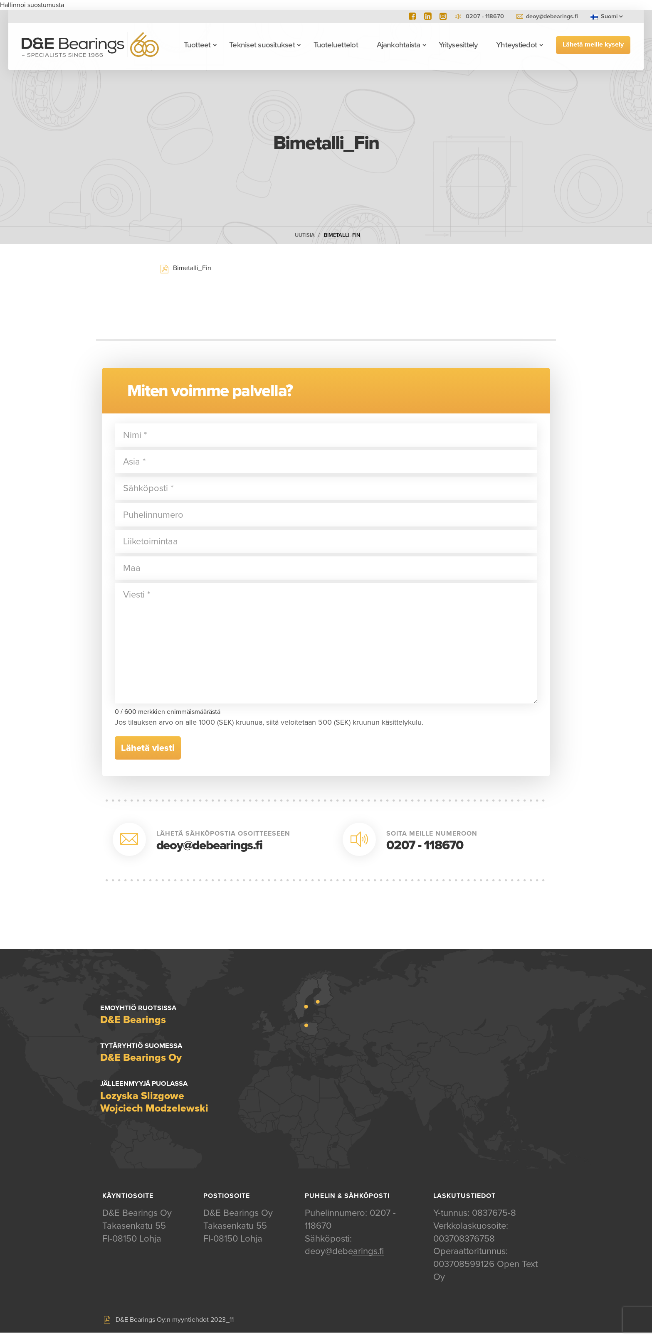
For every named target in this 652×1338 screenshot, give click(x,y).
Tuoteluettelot (335, 44)
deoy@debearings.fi (552, 16)
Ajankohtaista (398, 44)
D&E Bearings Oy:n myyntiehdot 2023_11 (175, 1325)
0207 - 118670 (424, 845)
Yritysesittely (458, 44)
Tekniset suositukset (262, 44)
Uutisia (305, 235)
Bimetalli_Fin (342, 235)
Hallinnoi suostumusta (32, 5)
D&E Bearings (90, 45)
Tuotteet (196, 44)
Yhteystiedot (516, 44)
